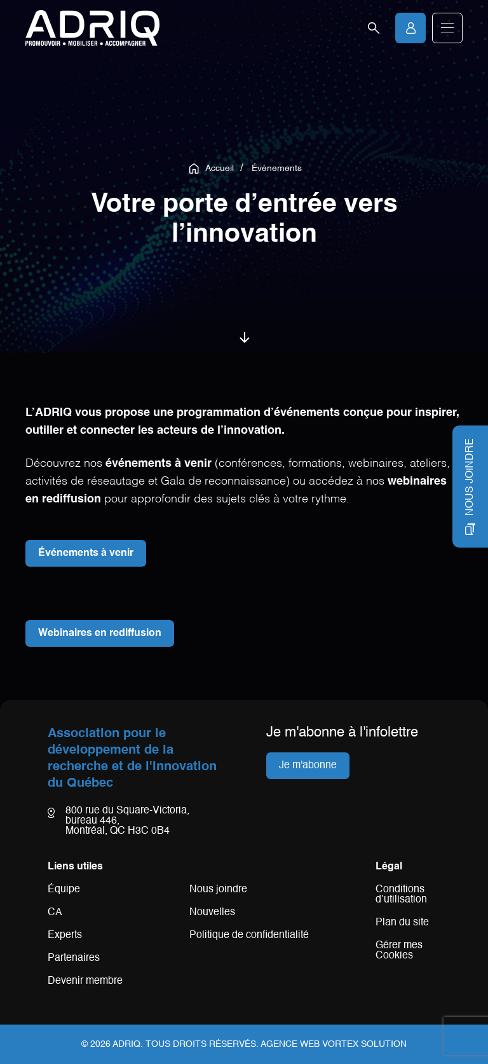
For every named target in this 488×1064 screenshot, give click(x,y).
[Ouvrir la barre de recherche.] (373, 28)
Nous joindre (218, 890)
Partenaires (74, 958)
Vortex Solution (364, 1044)
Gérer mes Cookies (399, 951)
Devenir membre (85, 981)
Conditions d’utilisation (401, 895)
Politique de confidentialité (249, 935)
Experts (65, 935)
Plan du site (402, 923)
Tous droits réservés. (202, 1044)
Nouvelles (212, 913)
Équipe (64, 890)
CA (55, 913)
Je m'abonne (308, 766)
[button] (447, 28)
